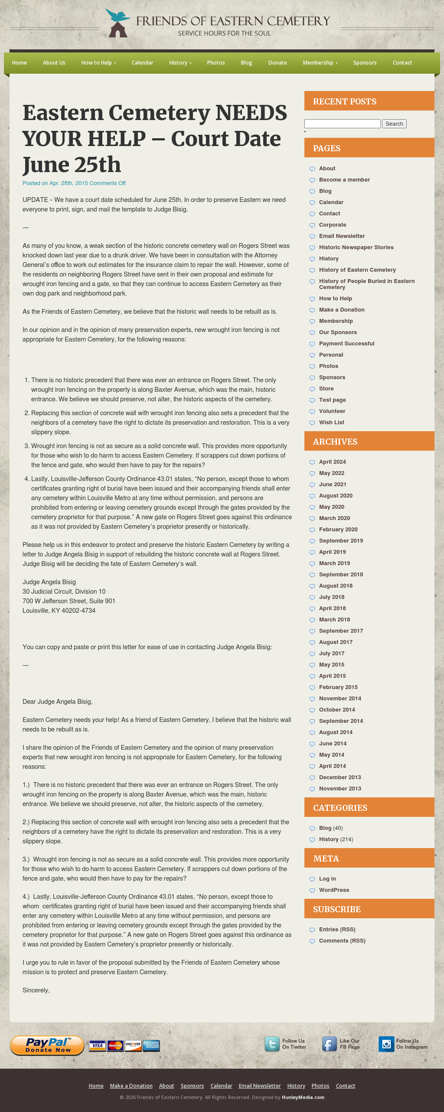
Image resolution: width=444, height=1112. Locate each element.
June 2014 (332, 744)
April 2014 (332, 766)
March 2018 (334, 620)
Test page (332, 400)
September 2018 (341, 575)
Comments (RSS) (342, 941)
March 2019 (334, 563)
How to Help (335, 299)
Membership (336, 321)
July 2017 (332, 654)
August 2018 (336, 586)
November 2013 (340, 789)
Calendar (331, 202)
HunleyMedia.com (303, 1097)
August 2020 (336, 496)
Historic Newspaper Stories (356, 247)
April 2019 (332, 552)
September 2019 (341, 541)
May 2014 (331, 755)
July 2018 (332, 597)
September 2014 (341, 721)
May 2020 (331, 507)
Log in (327, 879)
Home (96, 1085)
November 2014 (340, 699)
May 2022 (331, 473)
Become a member (344, 180)
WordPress (334, 890)
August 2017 (336, 642)
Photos (328, 366)
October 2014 (337, 710)
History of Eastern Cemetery (357, 270)
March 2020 (334, 518)
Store (326, 389)
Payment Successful (347, 344)
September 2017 (341, 631)
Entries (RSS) (337, 930)
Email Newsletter (342, 236)
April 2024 (332, 462)
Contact (329, 214)
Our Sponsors (338, 332)
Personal (331, 355)
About (327, 169)
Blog (325, 191)
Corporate (332, 225)
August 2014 (336, 732)
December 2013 (340, 777)
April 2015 (332, 676)
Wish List (331, 423)
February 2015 (338, 687)
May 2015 (331, 665)
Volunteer (332, 411)
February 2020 (338, 530)
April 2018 (332, 608)
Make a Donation (342, 310)
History (329, 259)
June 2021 (332, 485)
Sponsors (332, 377)
